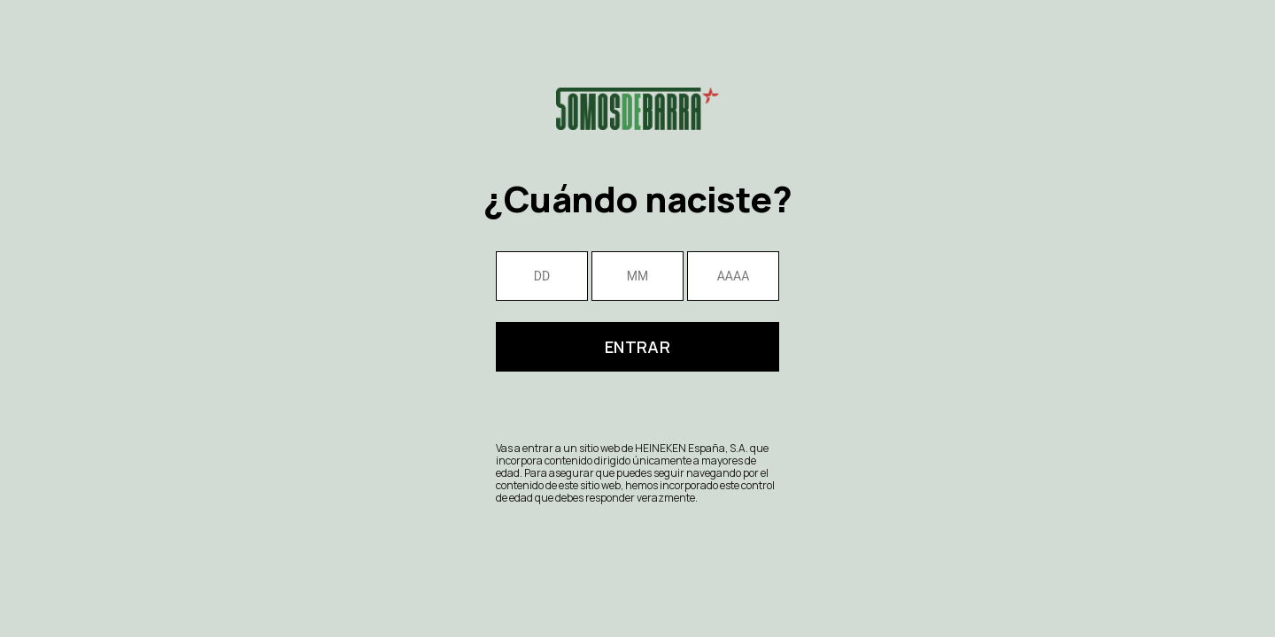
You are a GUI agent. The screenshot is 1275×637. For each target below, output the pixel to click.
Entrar (637, 346)
